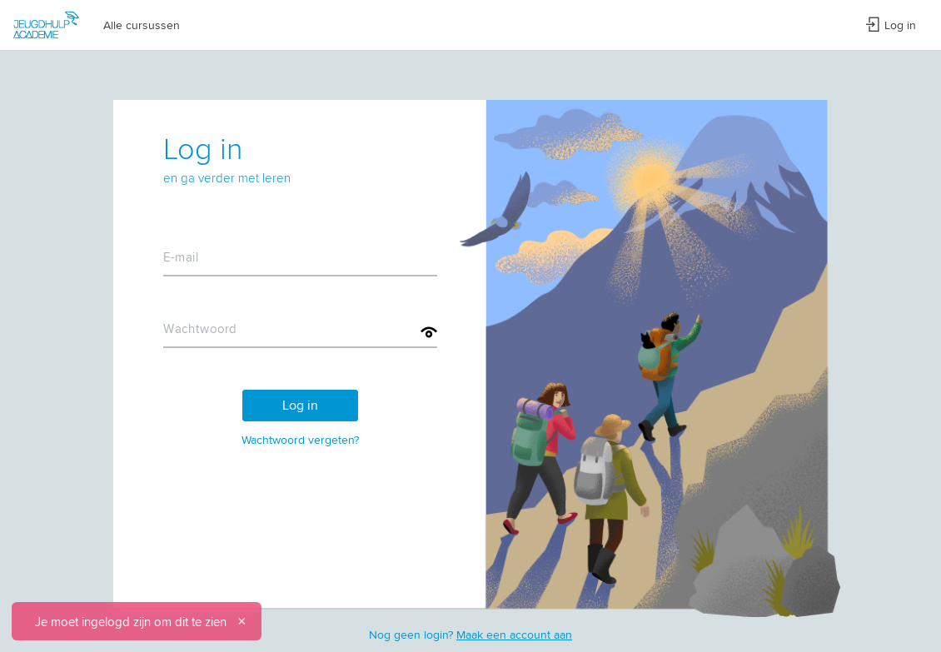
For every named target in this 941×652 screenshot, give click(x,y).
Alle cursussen (141, 25)
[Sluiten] (241, 621)
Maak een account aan (514, 634)
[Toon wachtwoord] (429, 332)
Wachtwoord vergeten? (300, 439)
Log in (890, 25)
